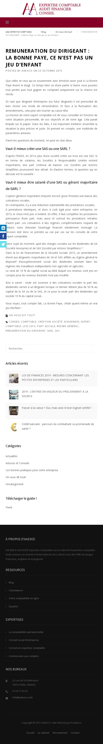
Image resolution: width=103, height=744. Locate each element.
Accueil (30, 732)
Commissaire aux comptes (24, 656)
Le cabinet (43, 732)
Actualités (11, 456)
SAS (57, 330)
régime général (68, 326)
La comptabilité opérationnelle (26, 632)
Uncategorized (14, 484)
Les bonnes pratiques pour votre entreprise (32, 470)
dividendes (72, 321)
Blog (11, 582)
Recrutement (60, 732)
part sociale (46, 326)
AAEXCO (27, 70)
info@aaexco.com (22, 697)
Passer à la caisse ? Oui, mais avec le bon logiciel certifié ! (56, 408)
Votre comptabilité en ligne (24, 598)
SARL (50, 330)
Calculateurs (16, 590)
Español (13, 606)
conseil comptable (23, 321)
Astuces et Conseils (17, 463)
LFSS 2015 (29, 326)
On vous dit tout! (22, 315)
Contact (75, 732)
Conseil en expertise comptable (27, 648)
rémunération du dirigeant (26, 330)
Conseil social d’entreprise (24, 640)
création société (50, 321)
